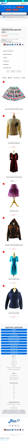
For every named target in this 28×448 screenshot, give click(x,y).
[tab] (14, 51)
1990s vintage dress (14, 279)
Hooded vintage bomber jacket (14, 245)
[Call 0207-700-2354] (26, 3)
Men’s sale (8, 9)
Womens (19, 71)
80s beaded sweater (14, 143)
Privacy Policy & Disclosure (14, 367)
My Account (14, 375)
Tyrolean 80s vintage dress (14, 177)
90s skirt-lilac (14, 211)
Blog (21, 9)
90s (14, 398)
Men (14, 7)
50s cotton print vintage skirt (14, 109)
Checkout (6, 439)
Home (13, 19)
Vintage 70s (14, 348)
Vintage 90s (14, 353)
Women (9, 7)
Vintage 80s (14, 351)
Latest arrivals (14, 343)
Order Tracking (14, 379)
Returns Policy (14, 407)
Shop (5, 7)
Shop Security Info (14, 377)
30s (14, 386)
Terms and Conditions (14, 369)
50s (14, 390)
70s (14, 394)
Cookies (14, 365)
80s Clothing (8, 20)
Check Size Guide (14, 34)
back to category (7, 19)
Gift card (16, 9)
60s (14, 392)
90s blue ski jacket (14, 313)
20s (14, 384)
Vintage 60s (14, 345)
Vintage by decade (14, 337)
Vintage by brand (14, 340)
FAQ (14, 406)
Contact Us (14, 363)
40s (14, 388)
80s (8, 71)
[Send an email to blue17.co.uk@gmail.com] (24, 3)
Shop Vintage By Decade (19, 19)
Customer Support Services (14, 404)
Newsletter (14, 361)
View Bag (2, 439)
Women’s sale (20, 7)
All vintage (14, 335)
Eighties (13, 71)
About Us (14, 358)
